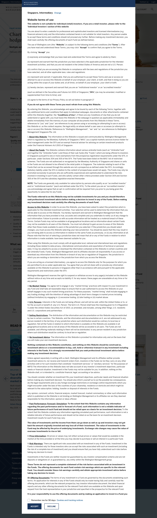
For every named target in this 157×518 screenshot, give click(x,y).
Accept (34, 506)
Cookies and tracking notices (70, 500)
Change (57, 13)
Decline (51, 506)
